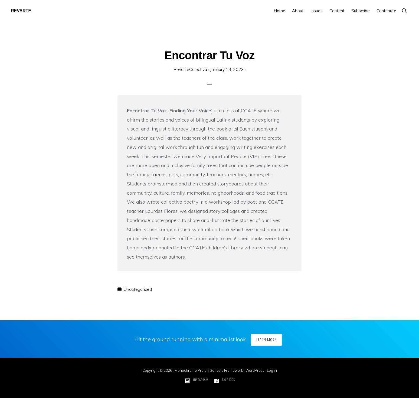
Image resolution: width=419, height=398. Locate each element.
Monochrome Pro (189, 370)
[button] (404, 10)
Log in (272, 370)
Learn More (266, 339)
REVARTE (21, 10)
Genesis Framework (226, 370)
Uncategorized (138, 289)
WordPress (254, 370)
